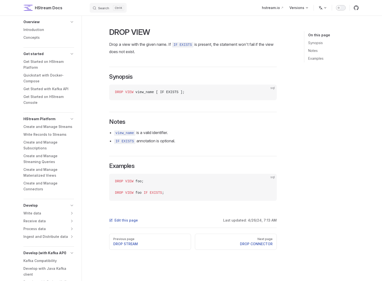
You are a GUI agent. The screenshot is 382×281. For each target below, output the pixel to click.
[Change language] (323, 8)
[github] (356, 7)
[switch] (341, 7)
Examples (316, 58)
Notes (313, 50)
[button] (48, 22)
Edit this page (123, 220)
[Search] (108, 8)
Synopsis (315, 43)
